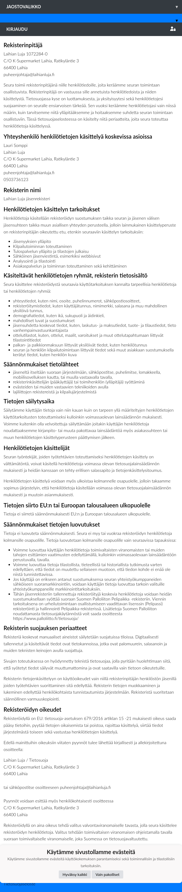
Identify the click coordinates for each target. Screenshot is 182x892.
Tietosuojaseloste (19, 883)
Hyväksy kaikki (75, 874)
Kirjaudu (91, 29)
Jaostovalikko (94, 7)
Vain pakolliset (107, 874)
